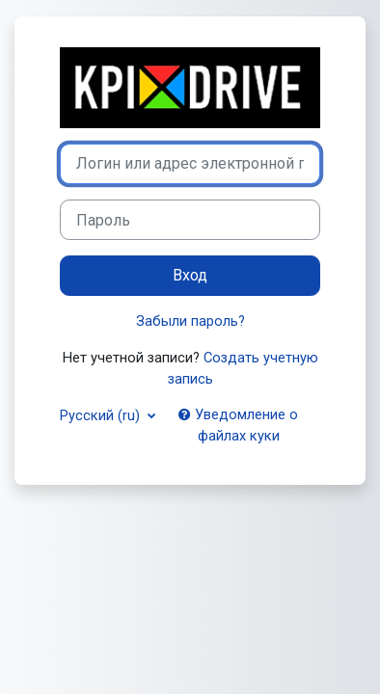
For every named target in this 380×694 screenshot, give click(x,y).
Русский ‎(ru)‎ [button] (102, 415)
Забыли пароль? (190, 321)
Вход (190, 275)
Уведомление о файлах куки (238, 425)
